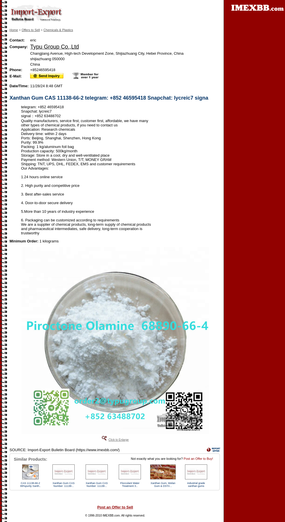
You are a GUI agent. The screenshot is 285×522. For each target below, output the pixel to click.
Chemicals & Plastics (58, 30)
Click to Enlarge (118, 439)
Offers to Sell (31, 30)
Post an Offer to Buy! (198, 458)
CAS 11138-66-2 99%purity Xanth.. (30, 484)
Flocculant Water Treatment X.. (129, 484)
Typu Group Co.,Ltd (54, 46)
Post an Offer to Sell (115, 507)
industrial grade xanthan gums (196, 484)
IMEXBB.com (111, 515)
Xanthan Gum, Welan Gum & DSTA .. (163, 484)
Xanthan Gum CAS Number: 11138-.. (63, 484)
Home (14, 30)
